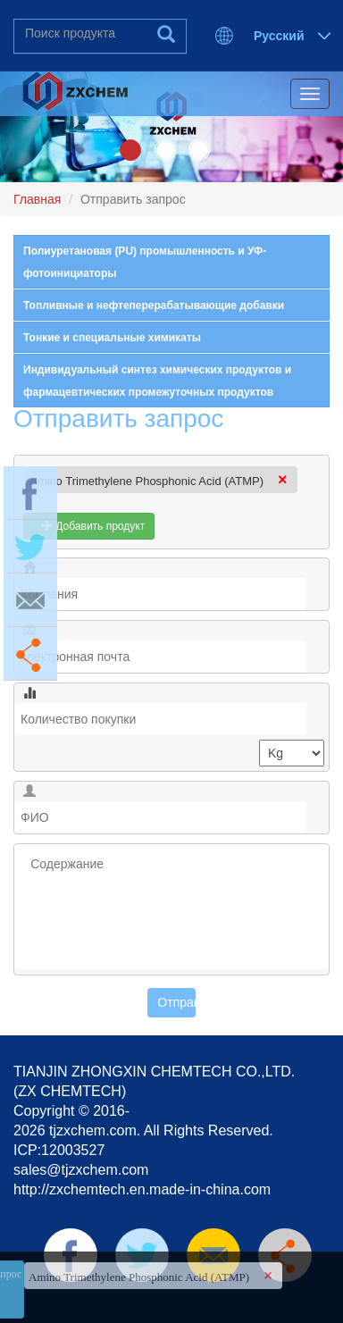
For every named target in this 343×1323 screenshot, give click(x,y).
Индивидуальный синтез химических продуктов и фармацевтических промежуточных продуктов (157, 381)
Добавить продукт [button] (89, 526)
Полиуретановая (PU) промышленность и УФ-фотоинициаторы (144, 262)
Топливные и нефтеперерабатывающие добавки (153, 305)
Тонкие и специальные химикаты (112, 337)
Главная (37, 199)
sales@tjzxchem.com (80, 1169)
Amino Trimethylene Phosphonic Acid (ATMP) (146, 481)
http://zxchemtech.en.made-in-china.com (142, 1189)
